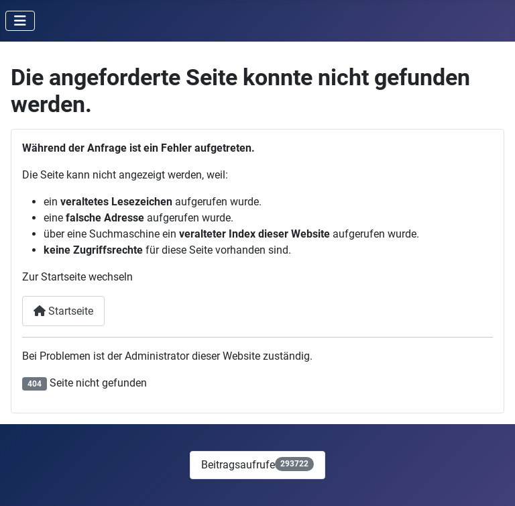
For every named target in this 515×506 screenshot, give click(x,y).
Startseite (63, 311)
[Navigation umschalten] (20, 21)
